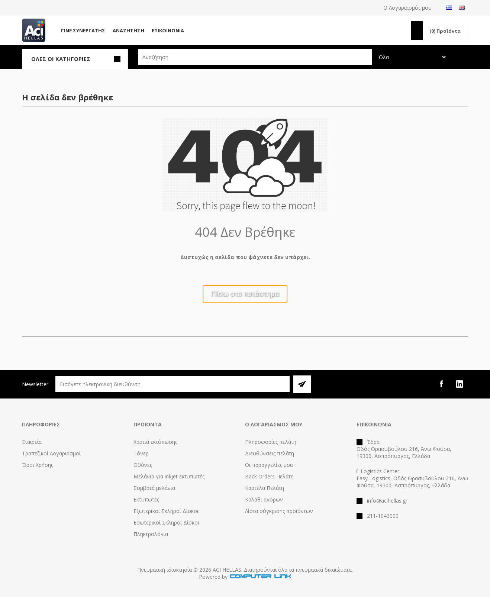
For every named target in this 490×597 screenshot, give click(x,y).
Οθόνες (142, 464)
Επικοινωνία (168, 30)
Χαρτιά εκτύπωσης (155, 441)
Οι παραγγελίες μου (269, 464)
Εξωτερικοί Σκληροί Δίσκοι (166, 510)
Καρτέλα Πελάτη (264, 487)
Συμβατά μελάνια (154, 487)
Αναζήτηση (128, 30)
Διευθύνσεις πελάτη (269, 453)
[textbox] (255, 57)
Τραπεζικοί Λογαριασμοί (51, 453)
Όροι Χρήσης (37, 464)
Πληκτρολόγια (150, 534)
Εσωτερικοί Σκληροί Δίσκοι (166, 522)
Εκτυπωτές (146, 499)
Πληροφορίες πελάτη (270, 441)
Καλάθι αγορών (264, 499)
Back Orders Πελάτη (269, 476)
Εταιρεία (32, 441)
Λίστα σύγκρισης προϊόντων (279, 510)
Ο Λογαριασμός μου (407, 7)
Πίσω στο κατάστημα (245, 294)
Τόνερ (141, 453)
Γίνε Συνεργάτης (83, 30)
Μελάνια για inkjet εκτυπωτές (168, 476)
